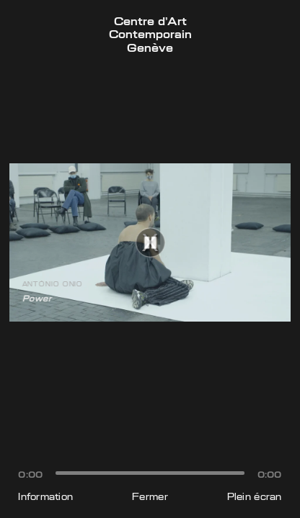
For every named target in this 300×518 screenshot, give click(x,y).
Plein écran (254, 497)
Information (45, 497)
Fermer (150, 497)
